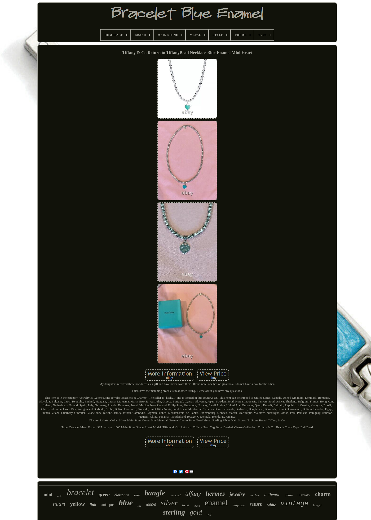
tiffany (193, 493)
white (271, 505)
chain (289, 495)
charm (323, 494)
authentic (272, 494)
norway (303, 494)
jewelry (237, 494)
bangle (155, 493)
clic (139, 505)
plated (197, 506)
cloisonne (122, 495)
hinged (317, 505)
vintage (295, 503)
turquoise (239, 505)
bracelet (80, 492)
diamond (175, 495)
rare (137, 495)
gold (196, 512)
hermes (215, 493)
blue (126, 502)
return (256, 504)
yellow (77, 504)
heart (59, 504)
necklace (255, 495)
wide (59, 495)
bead (185, 505)
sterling (174, 512)
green (104, 494)
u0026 (151, 505)
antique (107, 504)
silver (169, 502)
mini (48, 494)
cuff (209, 514)
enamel (216, 502)
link (93, 505)
